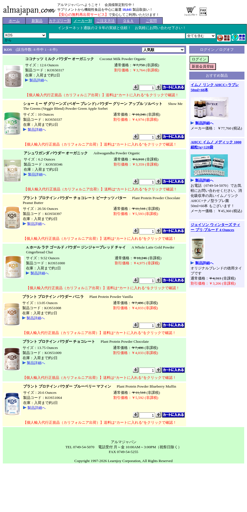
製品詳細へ (38, 80)
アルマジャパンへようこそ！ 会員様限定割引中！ (96, 5)
